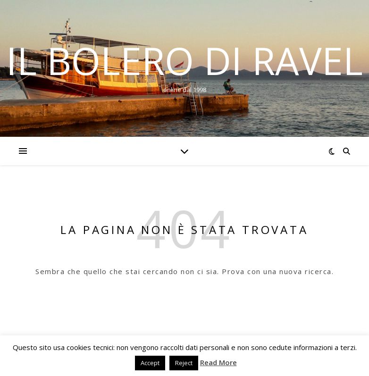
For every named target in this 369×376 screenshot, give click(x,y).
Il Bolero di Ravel (184, 60)
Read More (218, 362)
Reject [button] (184, 363)
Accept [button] (150, 363)
